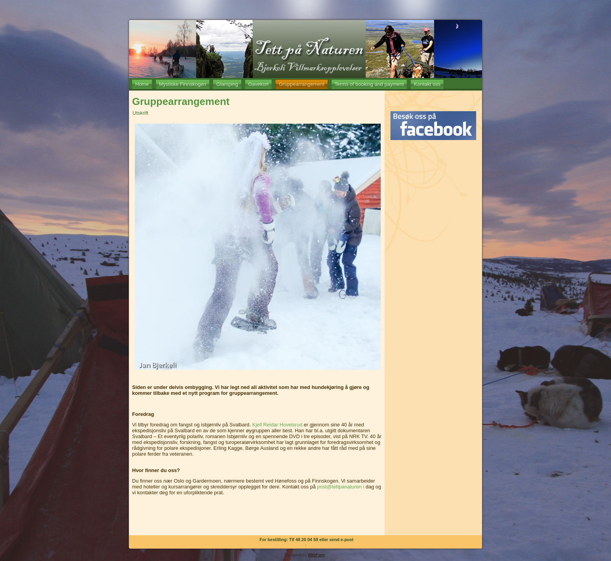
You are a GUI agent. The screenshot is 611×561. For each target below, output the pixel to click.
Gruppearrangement (301, 84)
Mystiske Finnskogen (182, 84)
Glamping (227, 84)
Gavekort (258, 84)
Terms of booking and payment (369, 84)
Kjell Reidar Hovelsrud (277, 425)
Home (142, 84)
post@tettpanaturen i (340, 487)
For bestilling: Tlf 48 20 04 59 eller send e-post (306, 539)
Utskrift (140, 113)
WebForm (316, 555)
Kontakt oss (427, 84)
